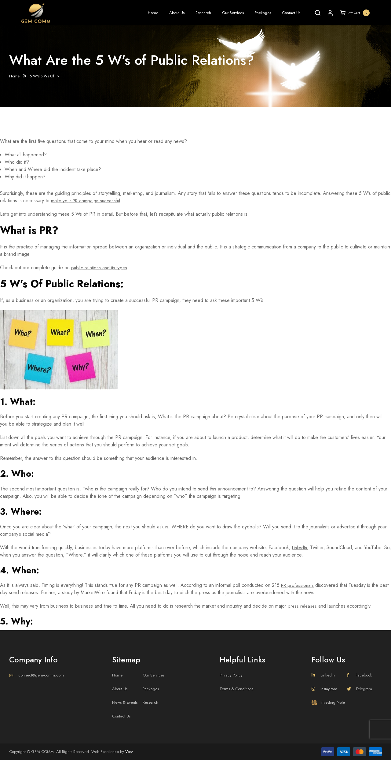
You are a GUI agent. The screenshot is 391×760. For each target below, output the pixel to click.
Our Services (233, 13)
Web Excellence (105, 751)
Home (153, 13)
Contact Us (291, 13)
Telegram (359, 689)
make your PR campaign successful (87, 200)
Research (203, 13)
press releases (303, 605)
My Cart (355, 12)
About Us (177, 13)
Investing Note (328, 702)
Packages (263, 13)
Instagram (324, 689)
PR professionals (298, 585)
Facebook (359, 675)
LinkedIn (300, 547)
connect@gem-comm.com (41, 675)
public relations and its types (100, 267)
